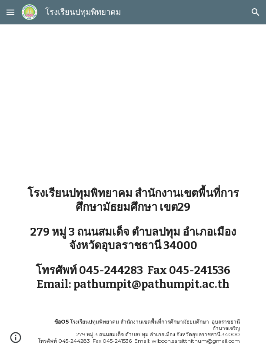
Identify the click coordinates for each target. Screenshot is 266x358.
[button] (10, 12)
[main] (133, 98)
